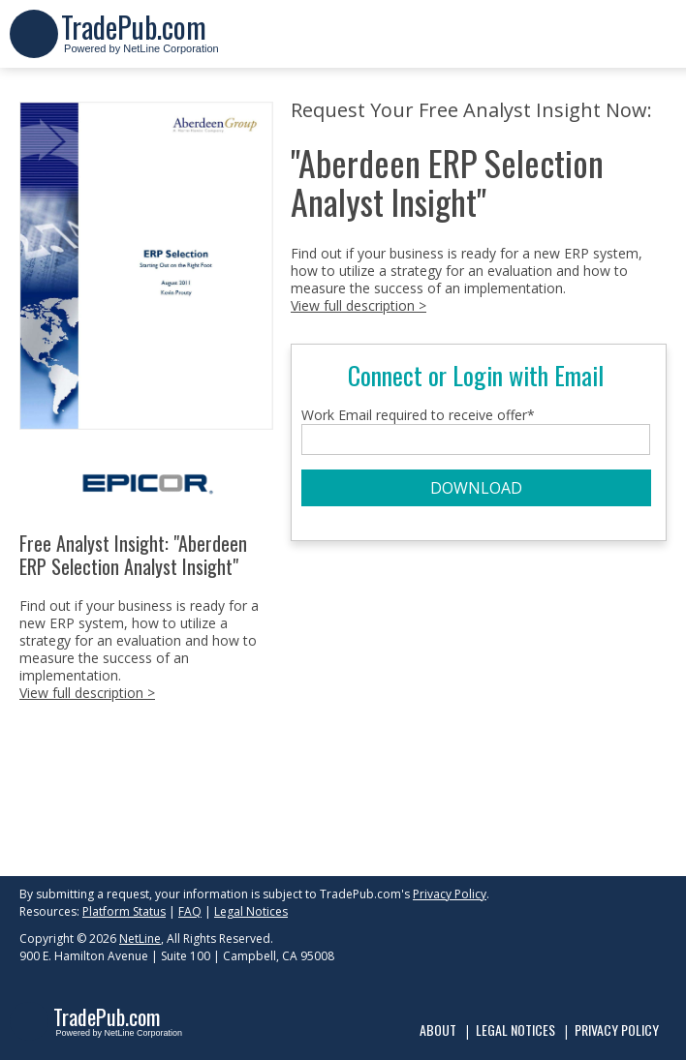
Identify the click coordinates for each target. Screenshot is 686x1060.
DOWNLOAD (476, 488)
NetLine (140, 938)
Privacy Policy (449, 894)
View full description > (87, 692)
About (438, 1029)
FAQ (190, 911)
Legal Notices (251, 911)
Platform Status (124, 911)
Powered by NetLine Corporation (140, 42)
